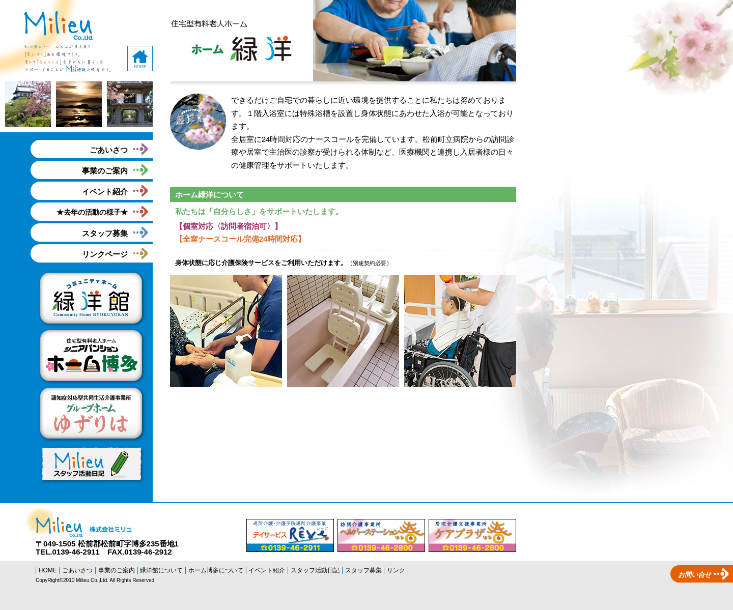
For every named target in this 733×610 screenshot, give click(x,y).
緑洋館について (161, 570)
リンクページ (105, 254)
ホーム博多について (215, 570)
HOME (48, 570)
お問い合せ (694, 574)
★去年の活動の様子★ (92, 212)
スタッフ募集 (105, 233)
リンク (396, 570)
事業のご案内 (105, 170)
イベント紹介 (105, 191)
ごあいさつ (109, 150)
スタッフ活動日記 (315, 570)
